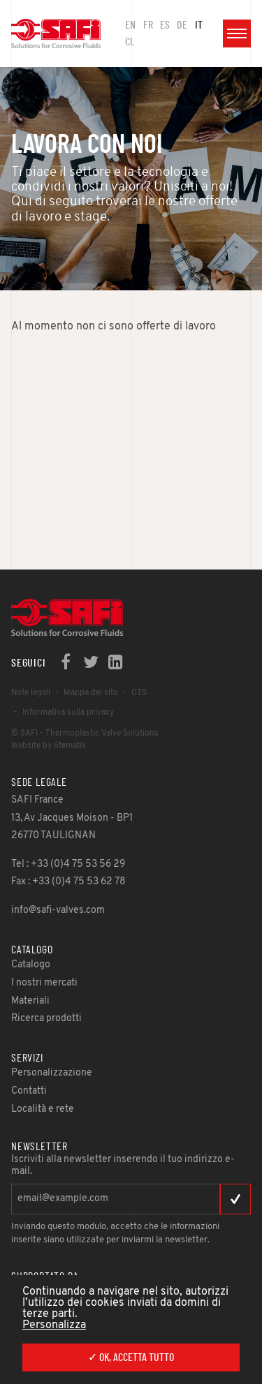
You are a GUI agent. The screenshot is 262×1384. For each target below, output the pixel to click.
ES (165, 25)
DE (182, 25)
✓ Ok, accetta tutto (131, 1357)
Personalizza (54, 1325)
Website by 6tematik (48, 746)
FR (148, 25)
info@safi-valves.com (58, 910)
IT (199, 25)
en (130, 25)
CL (130, 41)
